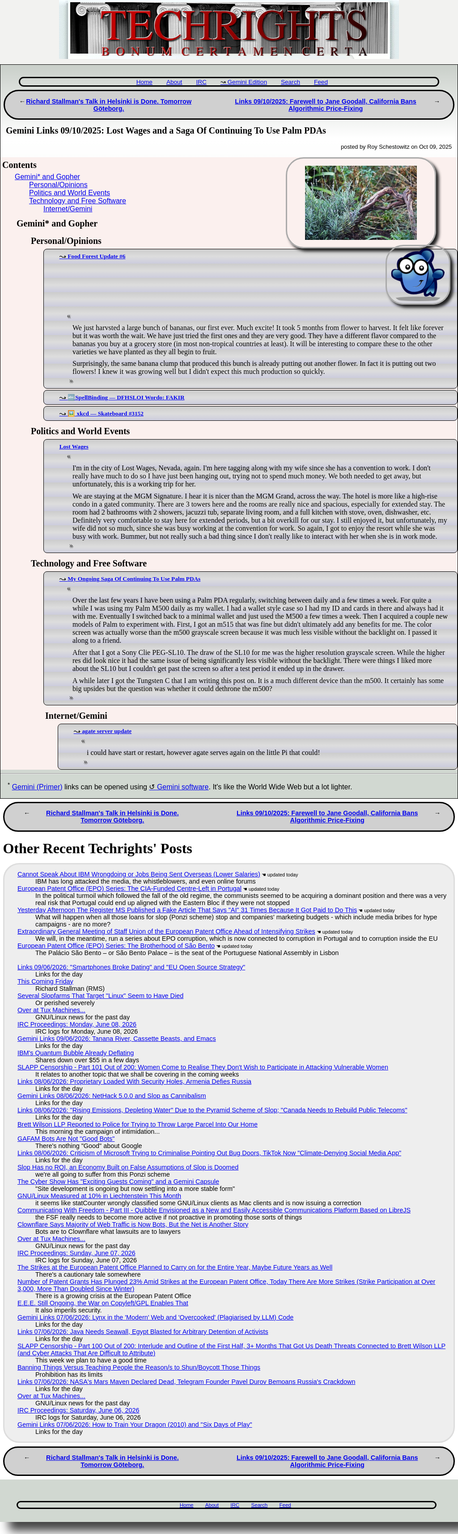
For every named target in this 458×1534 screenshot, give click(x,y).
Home (144, 82)
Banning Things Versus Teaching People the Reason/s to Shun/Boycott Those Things (138, 1367)
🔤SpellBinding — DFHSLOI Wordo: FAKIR (126, 397)
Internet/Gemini (67, 209)
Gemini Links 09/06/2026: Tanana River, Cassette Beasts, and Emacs (116, 1038)
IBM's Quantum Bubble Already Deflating (75, 1052)
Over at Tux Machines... (51, 1010)
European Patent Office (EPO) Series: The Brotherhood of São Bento (116, 945)
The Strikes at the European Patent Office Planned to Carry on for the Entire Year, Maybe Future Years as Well (174, 1267)
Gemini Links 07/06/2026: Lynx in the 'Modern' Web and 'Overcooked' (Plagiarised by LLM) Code (155, 1317)
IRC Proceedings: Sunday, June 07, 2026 (76, 1253)
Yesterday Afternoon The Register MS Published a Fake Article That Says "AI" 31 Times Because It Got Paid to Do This (187, 910)
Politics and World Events (69, 193)
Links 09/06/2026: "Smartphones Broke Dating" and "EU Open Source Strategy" (131, 967)
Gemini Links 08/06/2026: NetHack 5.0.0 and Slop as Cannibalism (111, 1095)
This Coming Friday (45, 981)
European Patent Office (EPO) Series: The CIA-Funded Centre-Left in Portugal (129, 888)
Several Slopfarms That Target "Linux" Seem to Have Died (100, 995)
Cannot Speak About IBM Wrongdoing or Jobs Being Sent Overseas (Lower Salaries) (138, 874)
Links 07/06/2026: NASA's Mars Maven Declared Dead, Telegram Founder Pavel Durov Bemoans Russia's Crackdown (186, 1381)
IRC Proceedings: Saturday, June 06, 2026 (78, 1410)
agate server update (106, 731)
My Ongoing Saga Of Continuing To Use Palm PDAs (134, 578)
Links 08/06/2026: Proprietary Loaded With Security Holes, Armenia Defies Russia (134, 1081)
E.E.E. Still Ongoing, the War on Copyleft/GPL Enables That (102, 1303)
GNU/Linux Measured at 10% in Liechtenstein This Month (99, 1195)
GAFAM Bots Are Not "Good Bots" (65, 1138)
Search (290, 82)
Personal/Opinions (58, 185)
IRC (201, 82)
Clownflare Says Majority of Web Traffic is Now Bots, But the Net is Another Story (132, 1224)
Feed (321, 82)
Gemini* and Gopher (47, 176)
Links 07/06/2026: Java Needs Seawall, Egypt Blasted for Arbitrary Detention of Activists (142, 1331)
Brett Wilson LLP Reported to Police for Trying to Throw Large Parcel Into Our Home (137, 1124)
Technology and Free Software (77, 201)
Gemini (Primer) (37, 787)
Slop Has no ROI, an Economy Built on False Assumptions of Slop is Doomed (127, 1167)
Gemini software (183, 787)
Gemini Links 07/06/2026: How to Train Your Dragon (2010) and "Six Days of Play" (134, 1424)
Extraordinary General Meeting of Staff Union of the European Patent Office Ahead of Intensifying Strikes (166, 931)
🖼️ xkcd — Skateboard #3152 (106, 413)
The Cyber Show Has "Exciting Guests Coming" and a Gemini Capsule (118, 1181)
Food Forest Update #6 (96, 256)
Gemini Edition (247, 82)
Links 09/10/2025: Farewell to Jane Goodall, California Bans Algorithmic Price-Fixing (325, 105)
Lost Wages (74, 446)
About (174, 82)
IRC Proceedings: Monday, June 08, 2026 (76, 1024)
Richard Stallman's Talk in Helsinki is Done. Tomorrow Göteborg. (108, 105)
